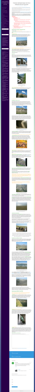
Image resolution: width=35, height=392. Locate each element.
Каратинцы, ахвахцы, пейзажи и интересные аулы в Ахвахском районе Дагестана (5, 41)
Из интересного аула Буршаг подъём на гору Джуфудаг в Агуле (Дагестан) (5, 100)
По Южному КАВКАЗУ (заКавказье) (4, 11)
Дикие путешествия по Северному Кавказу (5, 90)
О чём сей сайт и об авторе (4, 8)
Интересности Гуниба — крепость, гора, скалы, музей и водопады (5, 64)
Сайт (12, 384)
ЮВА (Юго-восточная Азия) (4, 18)
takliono (19, 369)
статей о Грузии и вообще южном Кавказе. (22, 348)
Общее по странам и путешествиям (4, 20)
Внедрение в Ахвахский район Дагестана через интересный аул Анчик (5, 42)
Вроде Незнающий (4, 53)
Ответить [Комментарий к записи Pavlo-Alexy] (16, 366)
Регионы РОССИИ (3, 9)
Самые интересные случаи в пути (4, 19)
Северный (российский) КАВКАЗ (4, 10)
